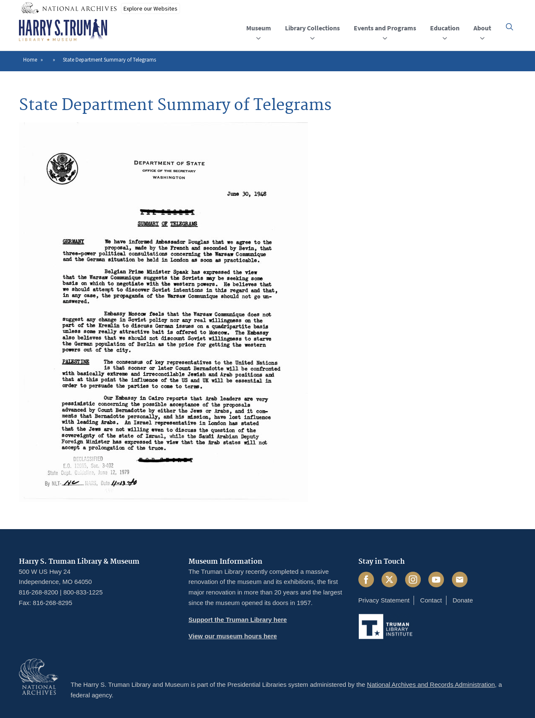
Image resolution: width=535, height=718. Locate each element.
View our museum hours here (232, 636)
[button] (509, 26)
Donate (462, 600)
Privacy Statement (384, 600)
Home (30, 59)
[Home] (63, 30)
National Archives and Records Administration (431, 684)
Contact (431, 600)
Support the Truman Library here (237, 619)
